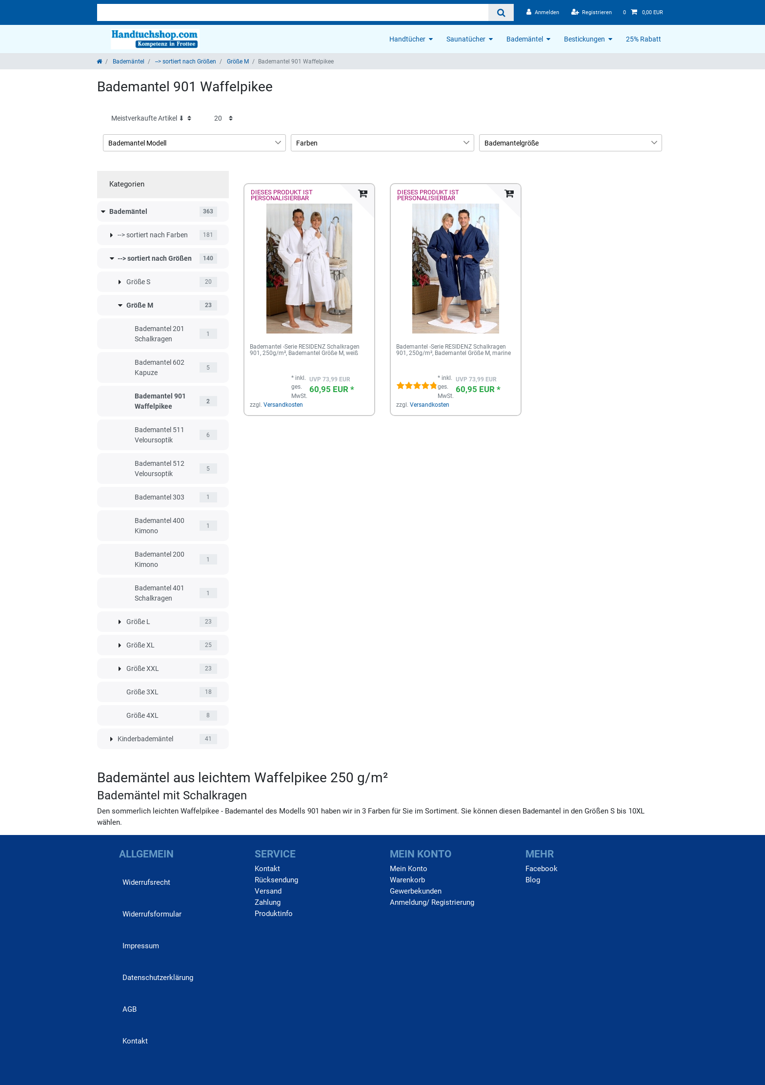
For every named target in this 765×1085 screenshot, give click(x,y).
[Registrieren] (592, 12)
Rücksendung (276, 880)
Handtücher (407, 39)
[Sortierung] (151, 118)
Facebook (541, 868)
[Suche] (500, 12)
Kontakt (135, 1041)
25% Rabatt (643, 39)
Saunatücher (465, 39)
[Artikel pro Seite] (223, 118)
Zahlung (268, 902)
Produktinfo (274, 913)
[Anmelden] (542, 12)
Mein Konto (408, 868)
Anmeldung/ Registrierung (432, 902)
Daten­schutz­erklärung (157, 977)
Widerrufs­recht (146, 882)
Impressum (140, 945)
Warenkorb (407, 880)
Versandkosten (283, 404)
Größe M (237, 61)
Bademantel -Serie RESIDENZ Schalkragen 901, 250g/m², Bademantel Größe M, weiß (305, 350)
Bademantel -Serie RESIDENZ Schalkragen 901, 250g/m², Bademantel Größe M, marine (453, 350)
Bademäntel (524, 39)
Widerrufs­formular (151, 914)
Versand (268, 891)
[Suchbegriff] (292, 12)
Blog (532, 880)
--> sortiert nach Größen (185, 61)
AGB (129, 1009)
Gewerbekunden (416, 891)
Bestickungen (584, 39)
